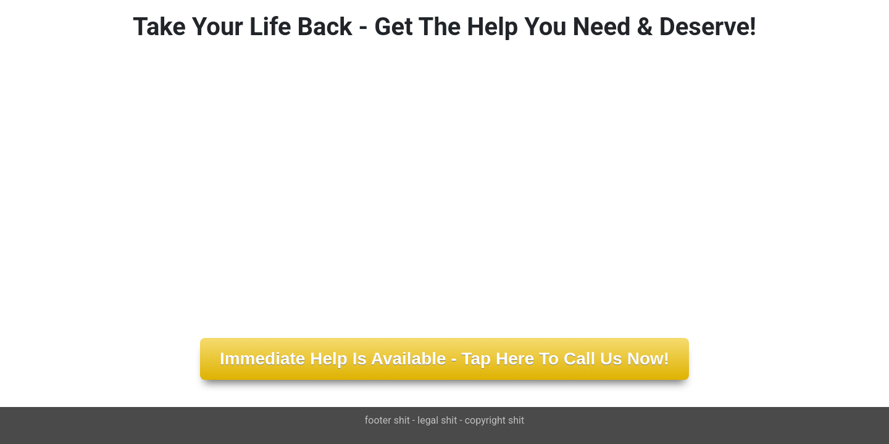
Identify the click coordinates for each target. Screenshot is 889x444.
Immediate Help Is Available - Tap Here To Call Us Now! (444, 358)
